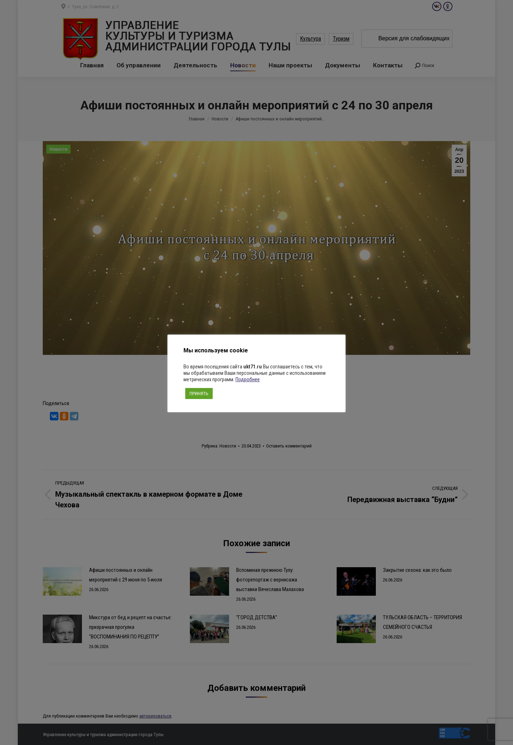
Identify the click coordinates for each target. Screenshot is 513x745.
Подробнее (247, 379)
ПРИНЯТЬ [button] (199, 393)
